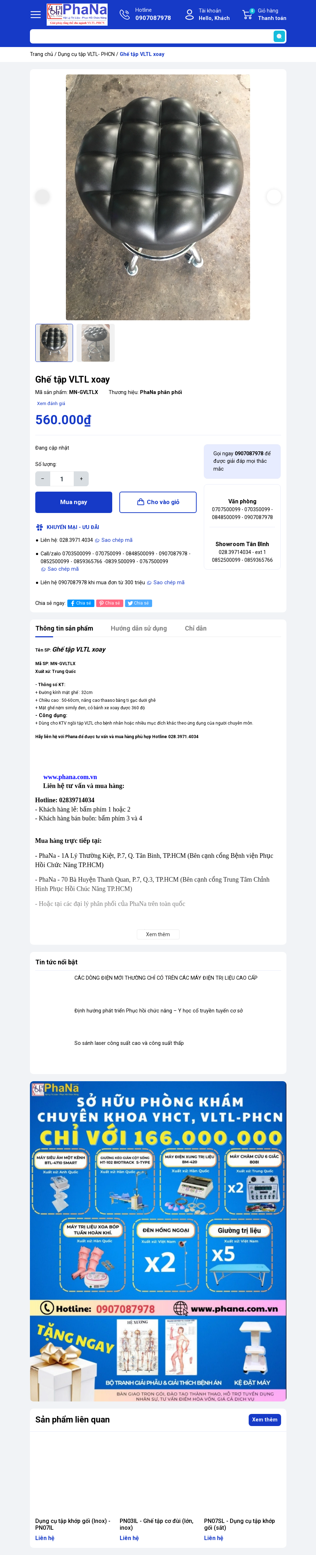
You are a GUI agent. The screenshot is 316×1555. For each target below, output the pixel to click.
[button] (274, 197)
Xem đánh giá (51, 403)
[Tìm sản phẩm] (158, 36)
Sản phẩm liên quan (72, 1420)
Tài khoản (214, 15)
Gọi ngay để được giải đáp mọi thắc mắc (242, 461)
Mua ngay (73, 502)
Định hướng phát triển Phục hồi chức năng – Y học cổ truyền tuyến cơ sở (158, 1011)
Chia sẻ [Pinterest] (109, 603)
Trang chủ (41, 54)
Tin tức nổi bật (56, 962)
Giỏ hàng (267, 14)
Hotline (153, 15)
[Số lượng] (62, 478)
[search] (279, 36)
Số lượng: (46, 464)
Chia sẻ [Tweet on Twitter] (138, 603)
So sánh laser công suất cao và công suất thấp (129, 1044)
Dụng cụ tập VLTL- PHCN (86, 54)
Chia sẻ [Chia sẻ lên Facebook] (80, 603)
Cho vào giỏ (163, 502)
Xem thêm (265, 1420)
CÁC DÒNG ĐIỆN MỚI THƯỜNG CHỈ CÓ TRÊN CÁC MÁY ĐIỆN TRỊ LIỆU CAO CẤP (166, 978)
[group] (158, 197)
